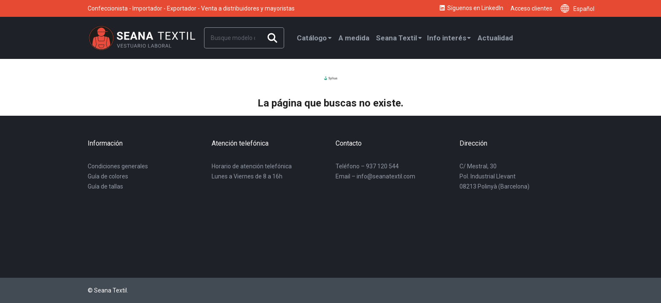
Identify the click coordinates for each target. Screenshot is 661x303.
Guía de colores (108, 176)
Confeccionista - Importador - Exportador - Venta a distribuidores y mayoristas (191, 8)
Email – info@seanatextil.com (375, 176)
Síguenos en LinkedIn (471, 8)
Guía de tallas (105, 186)
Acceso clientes (531, 8)
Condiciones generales (118, 166)
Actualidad (495, 38)
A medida (354, 38)
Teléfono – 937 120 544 (367, 166)
